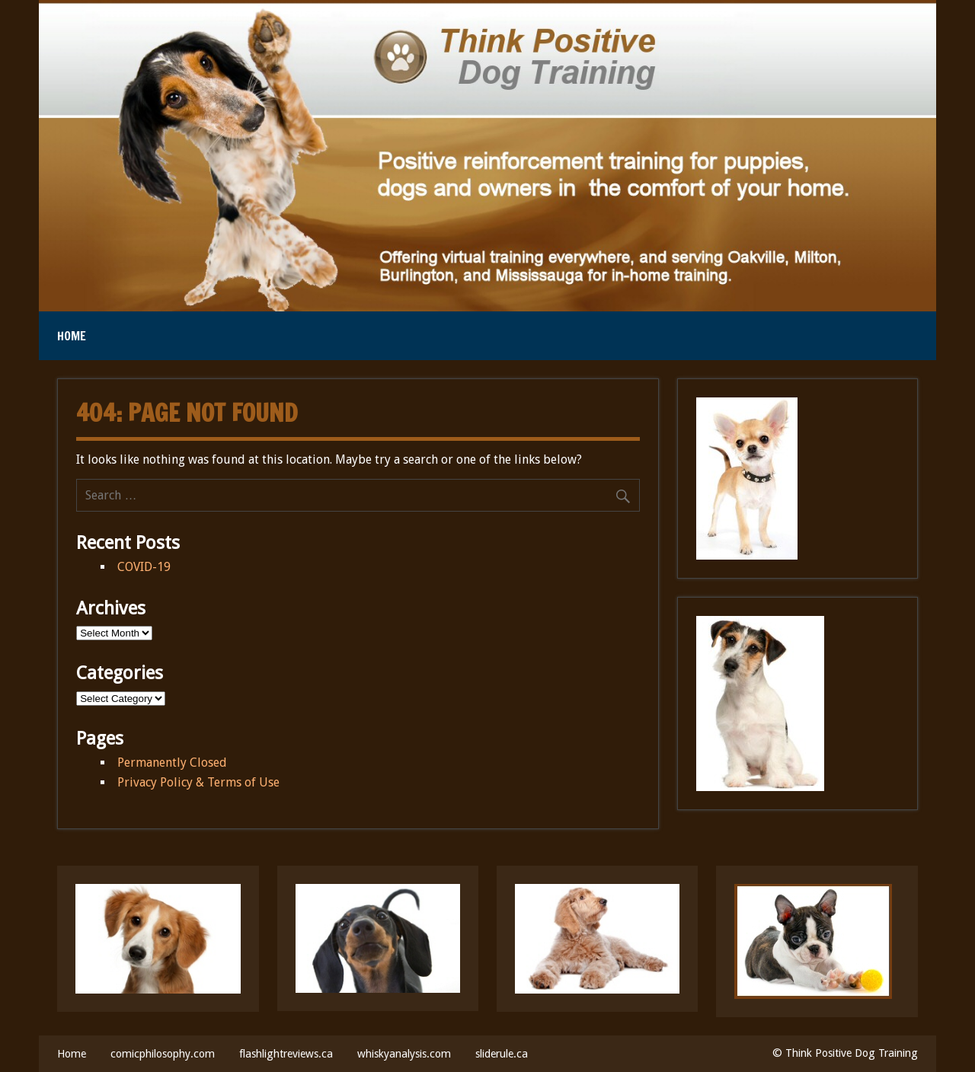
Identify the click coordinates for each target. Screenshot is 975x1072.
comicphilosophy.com (162, 1053)
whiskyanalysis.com (404, 1053)
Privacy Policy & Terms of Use (198, 782)
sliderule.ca (501, 1053)
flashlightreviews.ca (286, 1053)
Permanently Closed (172, 762)
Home (71, 335)
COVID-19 (144, 567)
